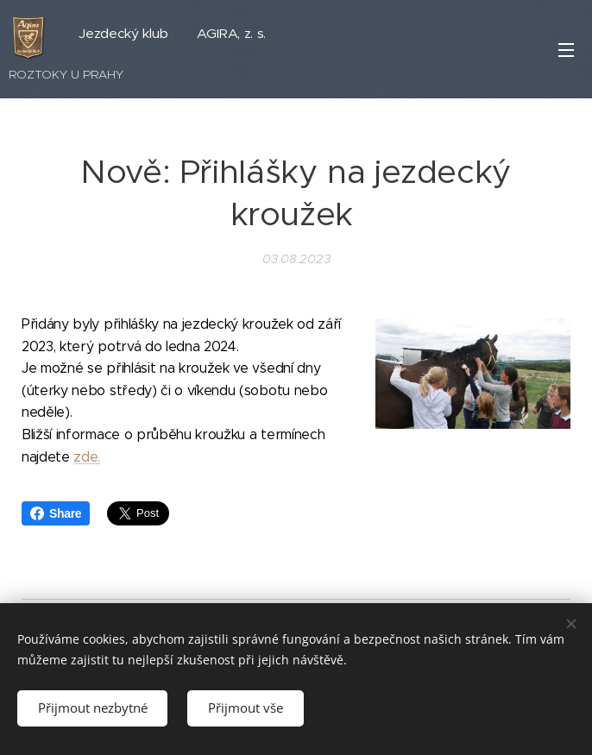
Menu (566, 50)
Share (55, 513)
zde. (86, 457)
